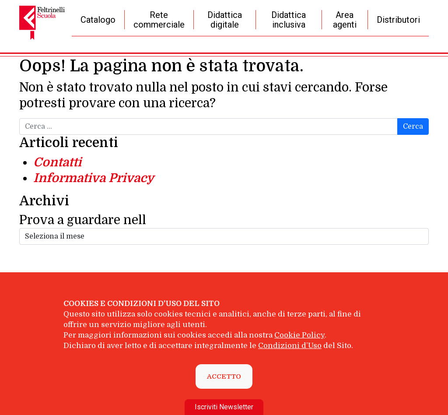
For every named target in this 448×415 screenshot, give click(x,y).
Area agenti (345, 20)
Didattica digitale (224, 20)
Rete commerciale (159, 20)
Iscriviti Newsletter (224, 407)
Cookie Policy (299, 335)
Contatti (57, 162)
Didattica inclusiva (288, 20)
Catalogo (98, 19)
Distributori (398, 19)
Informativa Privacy (93, 178)
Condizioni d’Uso (290, 345)
